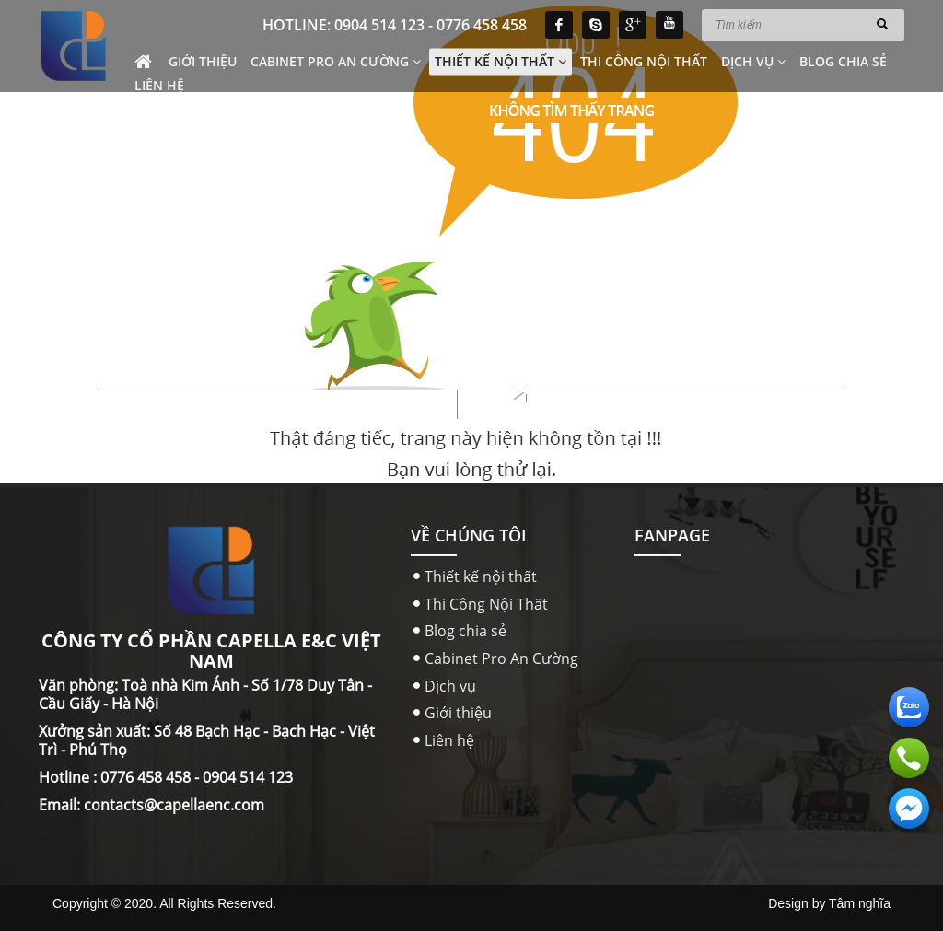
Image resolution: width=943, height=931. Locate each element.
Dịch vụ (753, 61)
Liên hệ (159, 85)
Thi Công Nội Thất (643, 61)
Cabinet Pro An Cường (335, 61)
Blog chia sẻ (843, 61)
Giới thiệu (203, 61)
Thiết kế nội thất (500, 61)
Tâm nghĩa (860, 903)
